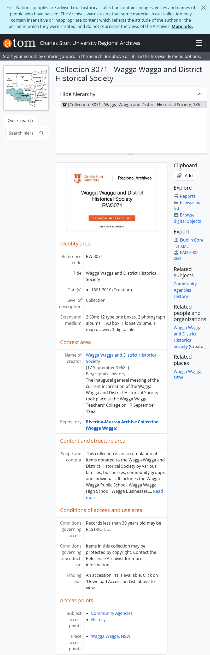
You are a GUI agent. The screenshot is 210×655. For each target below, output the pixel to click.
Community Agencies (112, 613)
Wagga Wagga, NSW (110, 636)
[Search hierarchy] (20, 133)
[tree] (131, 127)
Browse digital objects (187, 218)
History (98, 619)
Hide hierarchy (77, 94)
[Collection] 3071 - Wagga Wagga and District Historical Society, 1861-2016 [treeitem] (134, 104)
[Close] (203, 7)
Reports (185, 196)
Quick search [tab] (20, 120)
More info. (182, 26)
